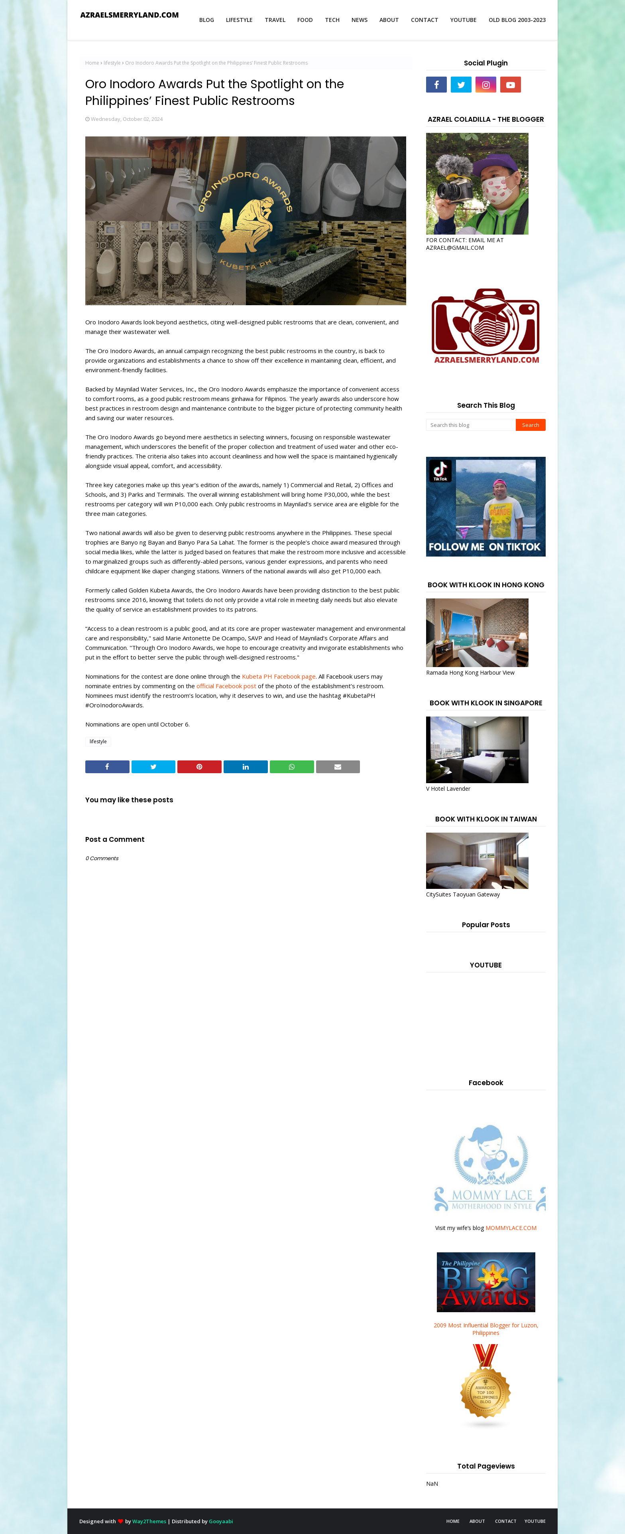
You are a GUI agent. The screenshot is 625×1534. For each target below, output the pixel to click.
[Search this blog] (471, 425)
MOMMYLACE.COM (511, 1228)
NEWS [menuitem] (360, 20)
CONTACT (506, 1521)
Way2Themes (149, 1521)
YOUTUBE (535, 1521)
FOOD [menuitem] (305, 20)
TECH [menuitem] (332, 20)
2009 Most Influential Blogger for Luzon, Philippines (486, 1329)
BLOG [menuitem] (206, 20)
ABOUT (477, 1521)
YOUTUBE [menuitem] (463, 20)
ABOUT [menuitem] (389, 20)
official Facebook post (225, 686)
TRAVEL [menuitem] (275, 20)
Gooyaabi (221, 1521)
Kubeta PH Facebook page (278, 676)
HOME (453, 1521)
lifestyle (112, 62)
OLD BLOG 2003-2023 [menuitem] (517, 20)
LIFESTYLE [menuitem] (239, 20)
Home (92, 62)
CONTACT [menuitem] (424, 20)
